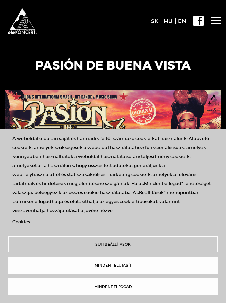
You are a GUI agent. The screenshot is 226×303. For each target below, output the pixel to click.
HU (168, 21)
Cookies (21, 222)
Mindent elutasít (113, 265)
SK (154, 21)
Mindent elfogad (113, 286)
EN (182, 21)
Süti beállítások (113, 244)
